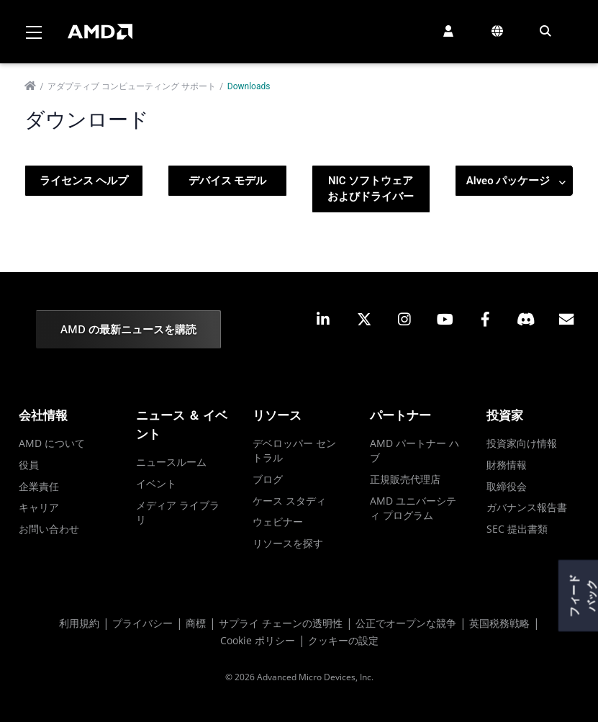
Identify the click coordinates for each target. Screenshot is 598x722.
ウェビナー (278, 521)
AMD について (52, 443)
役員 (29, 464)
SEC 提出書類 (517, 529)
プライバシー (142, 623)
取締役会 (506, 486)
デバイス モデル (228, 180)
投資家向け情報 (521, 443)
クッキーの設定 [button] (343, 640)
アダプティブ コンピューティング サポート (131, 86)
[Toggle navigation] (34, 31)
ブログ (268, 479)
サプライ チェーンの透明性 (281, 623)
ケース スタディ (289, 500)
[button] (448, 31)
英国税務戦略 (499, 623)
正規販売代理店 (405, 479)
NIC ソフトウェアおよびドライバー (370, 189)
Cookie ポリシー (257, 640)
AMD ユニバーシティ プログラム (413, 508)
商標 (196, 623)
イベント (156, 483)
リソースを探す (288, 543)
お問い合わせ (49, 529)
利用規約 (79, 623)
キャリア (39, 507)
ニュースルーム (171, 462)
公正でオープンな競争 (405, 623)
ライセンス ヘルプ (84, 180)
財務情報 (506, 464)
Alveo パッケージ (516, 181)
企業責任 (39, 486)
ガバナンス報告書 (526, 507)
